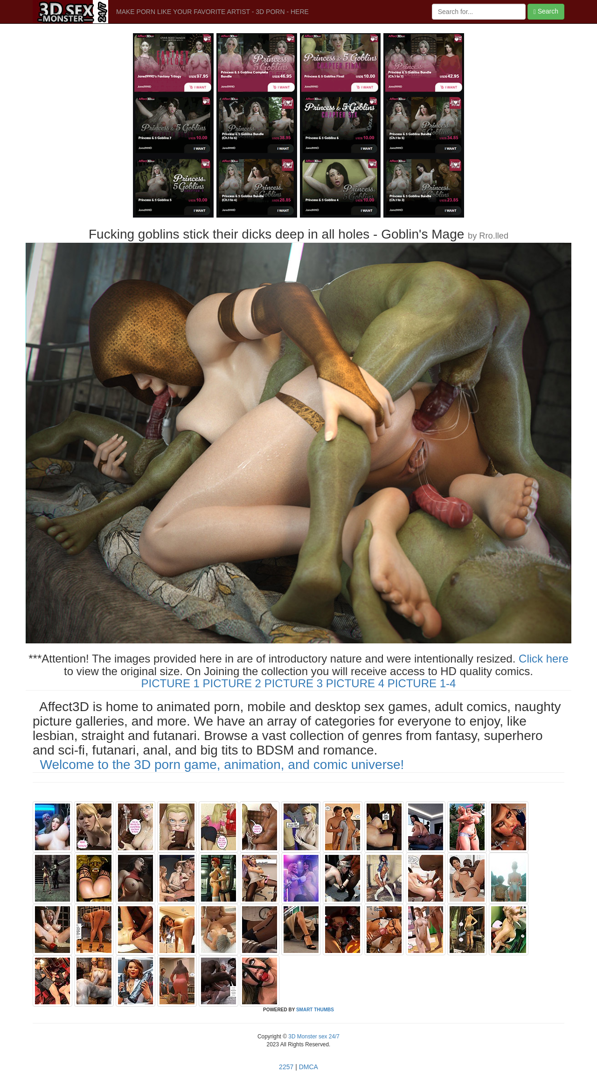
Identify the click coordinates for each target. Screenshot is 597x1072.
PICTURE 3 (293, 683)
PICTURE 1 (170, 683)
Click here (544, 658)
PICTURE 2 (232, 683)
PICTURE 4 (355, 683)
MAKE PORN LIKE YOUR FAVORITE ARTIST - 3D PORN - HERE (212, 11)
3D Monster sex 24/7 (313, 1036)
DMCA (308, 1067)
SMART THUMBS (315, 1009)
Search (546, 11)
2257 (286, 1067)
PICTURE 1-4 (422, 683)
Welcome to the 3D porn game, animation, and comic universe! (222, 764)
